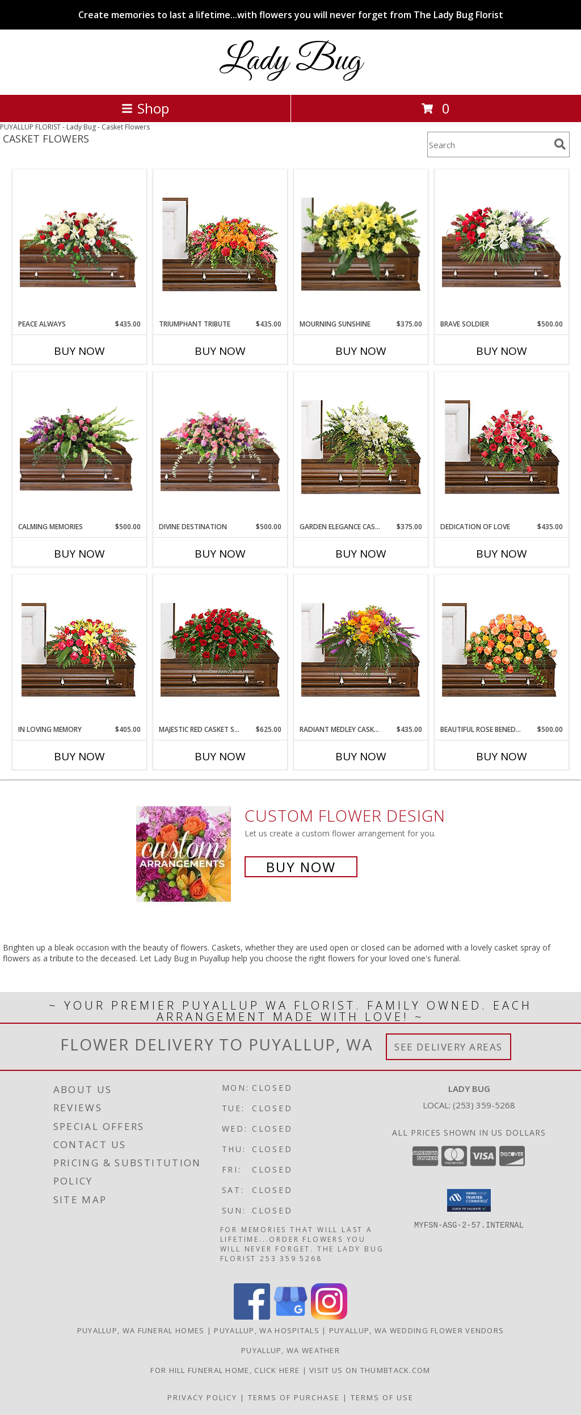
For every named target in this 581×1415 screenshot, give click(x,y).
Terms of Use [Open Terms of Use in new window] (382, 1397)
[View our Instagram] (329, 1316)
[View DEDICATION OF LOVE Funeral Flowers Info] (502, 447)
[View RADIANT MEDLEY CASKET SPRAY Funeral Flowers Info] (361, 650)
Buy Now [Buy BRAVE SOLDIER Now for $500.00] (501, 351)
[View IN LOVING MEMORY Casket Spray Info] (80, 650)
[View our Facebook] (252, 1316)
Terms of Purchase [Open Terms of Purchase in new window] (294, 1397)
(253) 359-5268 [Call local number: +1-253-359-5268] (484, 1105)
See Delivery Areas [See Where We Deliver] (448, 1046)
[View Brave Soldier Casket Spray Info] (502, 244)
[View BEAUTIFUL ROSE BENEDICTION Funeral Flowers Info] (502, 650)
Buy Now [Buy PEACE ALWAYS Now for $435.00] (79, 351)
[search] (560, 144)
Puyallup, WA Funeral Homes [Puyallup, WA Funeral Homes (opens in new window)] (141, 1330)
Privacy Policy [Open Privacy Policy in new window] (202, 1397)
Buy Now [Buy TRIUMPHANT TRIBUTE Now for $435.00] (220, 351)
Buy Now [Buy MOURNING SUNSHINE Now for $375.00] (360, 351)
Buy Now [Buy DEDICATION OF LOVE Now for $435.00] (501, 553)
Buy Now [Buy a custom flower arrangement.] (301, 866)
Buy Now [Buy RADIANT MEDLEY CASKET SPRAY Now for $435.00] (360, 756)
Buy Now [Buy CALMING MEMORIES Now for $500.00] (79, 553)
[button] (469, 1200)
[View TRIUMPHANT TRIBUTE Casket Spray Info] (220, 244)
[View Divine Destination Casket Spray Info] (220, 447)
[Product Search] (488, 144)
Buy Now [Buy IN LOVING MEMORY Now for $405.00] (79, 756)
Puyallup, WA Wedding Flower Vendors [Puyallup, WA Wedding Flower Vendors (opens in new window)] (416, 1330)
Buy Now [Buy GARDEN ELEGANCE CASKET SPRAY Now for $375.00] (360, 553)
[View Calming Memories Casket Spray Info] (80, 447)
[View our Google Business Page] (290, 1316)
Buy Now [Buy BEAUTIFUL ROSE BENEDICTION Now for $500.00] (501, 756)
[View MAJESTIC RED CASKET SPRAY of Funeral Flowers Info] (220, 650)
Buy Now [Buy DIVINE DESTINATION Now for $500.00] (220, 553)
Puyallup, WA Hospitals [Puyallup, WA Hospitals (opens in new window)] (266, 1330)
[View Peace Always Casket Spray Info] (80, 244)
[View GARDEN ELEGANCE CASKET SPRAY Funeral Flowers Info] (361, 447)
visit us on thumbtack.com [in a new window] (370, 1370)
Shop (145, 108)
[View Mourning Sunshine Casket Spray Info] (361, 244)
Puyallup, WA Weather (290, 1350)
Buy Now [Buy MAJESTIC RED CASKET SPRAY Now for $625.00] (220, 756)
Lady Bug (291, 61)
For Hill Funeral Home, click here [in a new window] (226, 1370)
